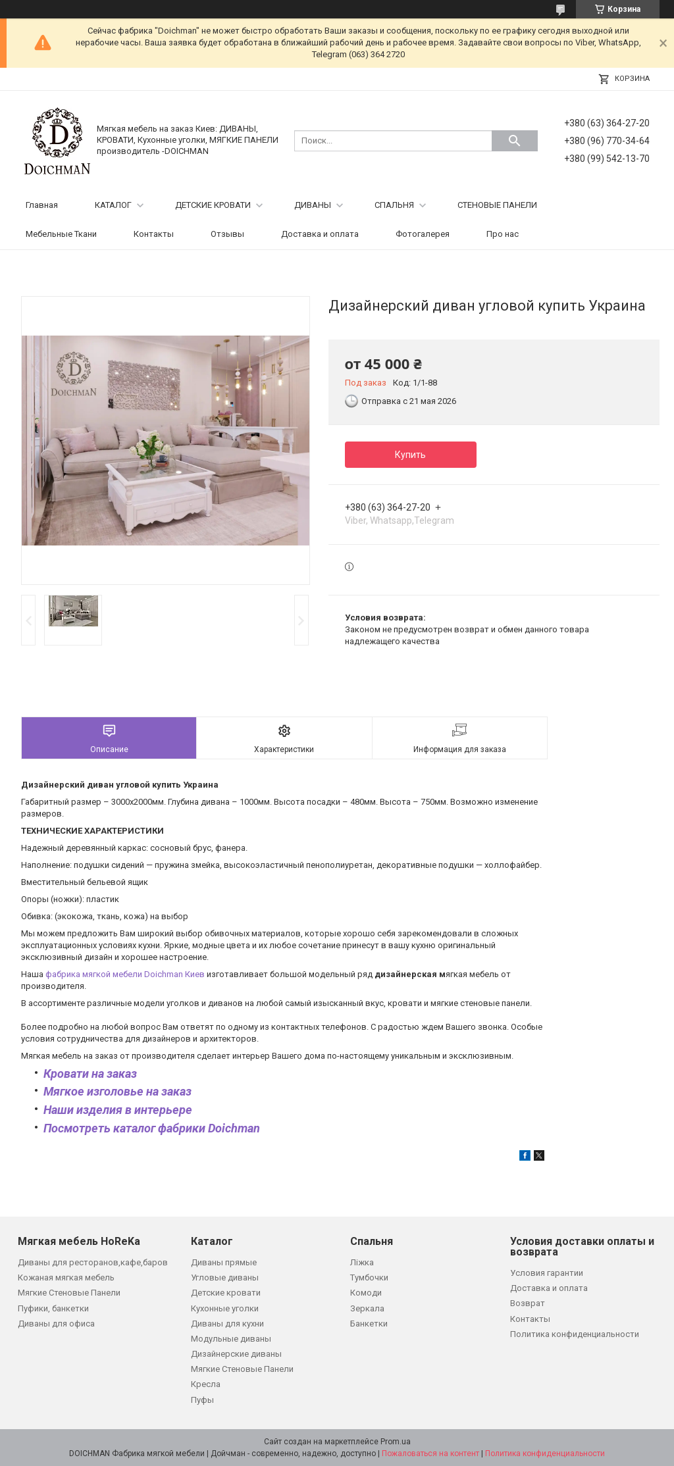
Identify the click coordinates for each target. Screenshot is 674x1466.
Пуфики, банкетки (53, 1308)
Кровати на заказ (90, 1073)
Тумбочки (369, 1277)
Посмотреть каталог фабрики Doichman (151, 1128)
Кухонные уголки (225, 1308)
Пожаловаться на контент (430, 1453)
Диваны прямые (224, 1262)
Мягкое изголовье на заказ (117, 1091)
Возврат (527, 1303)
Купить (410, 454)
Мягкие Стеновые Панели (69, 1293)
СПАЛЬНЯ (394, 205)
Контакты (154, 234)
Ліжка (362, 1262)
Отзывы (227, 234)
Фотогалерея (423, 234)
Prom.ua (395, 1441)
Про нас (502, 234)
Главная (42, 205)
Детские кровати (226, 1293)
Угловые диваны (225, 1277)
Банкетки (369, 1323)
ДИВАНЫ (312, 205)
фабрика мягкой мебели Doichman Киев (125, 974)
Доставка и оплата (320, 234)
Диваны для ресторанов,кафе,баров (93, 1262)
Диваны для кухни (227, 1323)
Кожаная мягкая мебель (66, 1277)
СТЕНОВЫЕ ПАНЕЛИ (497, 205)
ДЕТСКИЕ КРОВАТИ (213, 205)
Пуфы (202, 1400)
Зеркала (367, 1308)
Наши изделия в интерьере (117, 1110)
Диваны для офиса (56, 1323)
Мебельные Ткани (61, 234)
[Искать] (515, 140)
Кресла (205, 1384)
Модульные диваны (231, 1339)
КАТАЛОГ (113, 205)
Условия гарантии (546, 1273)
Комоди (366, 1293)
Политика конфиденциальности (574, 1334)
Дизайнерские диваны (236, 1354)
